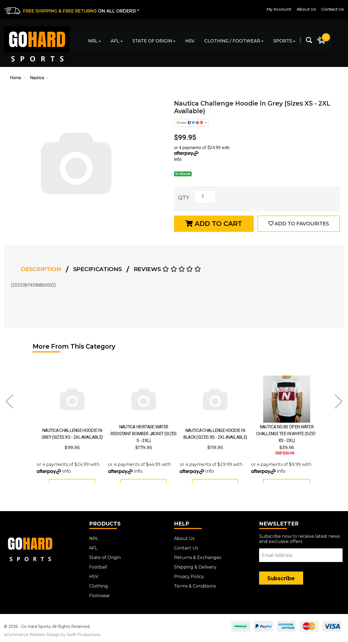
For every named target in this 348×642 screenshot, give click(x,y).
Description (41, 269)
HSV (189, 41)
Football (98, 571)
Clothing (98, 590)
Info (178, 159)
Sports (282, 41)
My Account (278, 9)
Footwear (99, 599)
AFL (115, 41)
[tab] (42, 269)
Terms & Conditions (195, 590)
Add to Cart (213, 224)
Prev (9, 401)
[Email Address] (301, 559)
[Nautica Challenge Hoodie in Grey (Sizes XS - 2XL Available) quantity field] (205, 196)
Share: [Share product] (190, 123)
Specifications (97, 269)
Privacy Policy (189, 580)
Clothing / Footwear (232, 41)
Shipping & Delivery (195, 571)
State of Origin (152, 41)
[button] (298, 224)
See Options (286, 486)
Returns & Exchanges (197, 561)
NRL (93, 41)
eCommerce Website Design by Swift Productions (52, 638)
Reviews (167, 269)
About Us (306, 9)
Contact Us (332, 9)
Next (339, 401)
